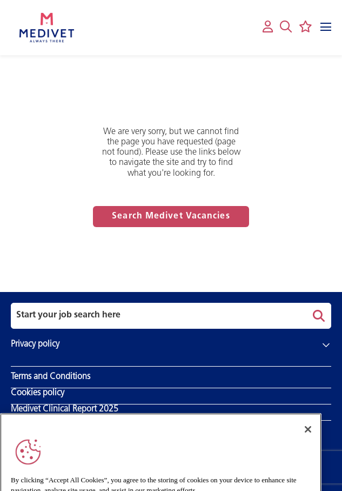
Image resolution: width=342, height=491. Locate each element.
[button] (286, 26)
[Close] (308, 436)
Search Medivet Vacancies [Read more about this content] (171, 216)
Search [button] (317, 316)
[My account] (268, 27)
